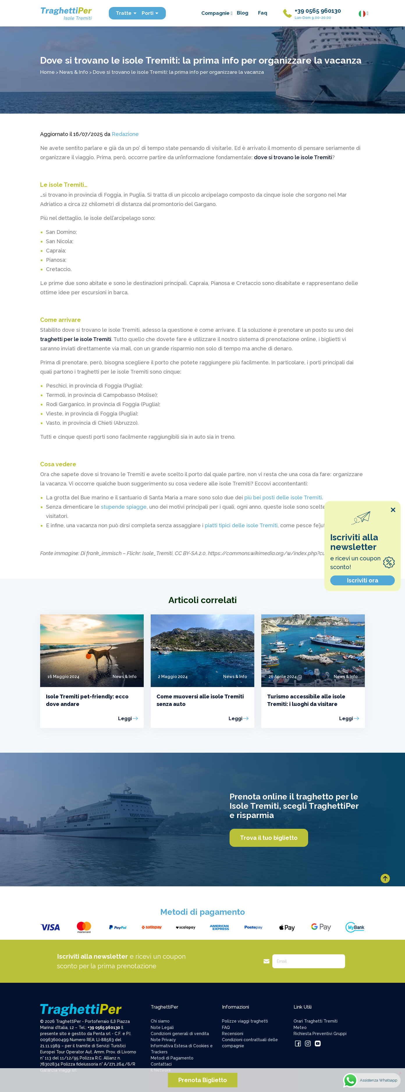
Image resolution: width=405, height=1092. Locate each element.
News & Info (73, 72)
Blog (242, 13)
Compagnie (216, 13)
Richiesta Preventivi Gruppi (320, 1033)
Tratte (126, 13)
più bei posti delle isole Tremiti (283, 497)
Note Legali (162, 1027)
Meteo (300, 1027)
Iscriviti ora (362, 580)
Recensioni (232, 1033)
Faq (262, 13)
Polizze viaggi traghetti (245, 1021)
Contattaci (161, 1064)
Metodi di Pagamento (172, 1058)
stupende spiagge (124, 507)
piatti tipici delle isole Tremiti (241, 525)
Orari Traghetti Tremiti (316, 1021)
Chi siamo (160, 1021)
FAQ (226, 1027)
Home (47, 72)
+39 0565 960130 (318, 10)
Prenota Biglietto (202, 1080)
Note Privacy (163, 1039)
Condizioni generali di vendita (180, 1033)
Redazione (125, 134)
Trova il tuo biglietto (269, 837)
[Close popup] (393, 510)
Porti (150, 13)
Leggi (125, 718)
